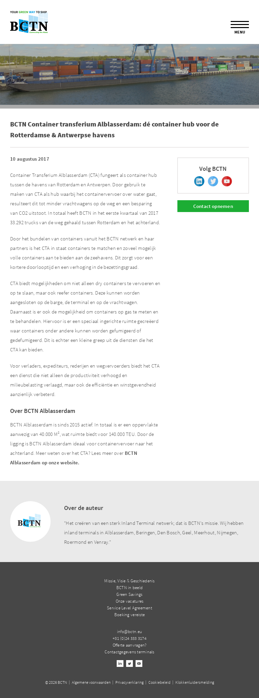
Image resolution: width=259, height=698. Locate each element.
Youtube (227, 181)
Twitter (213, 181)
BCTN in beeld (129, 587)
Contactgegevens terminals (129, 652)
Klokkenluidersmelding (194, 682)
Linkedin (199, 181)
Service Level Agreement (129, 608)
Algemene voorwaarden (91, 682)
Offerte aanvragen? (130, 645)
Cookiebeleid (159, 682)
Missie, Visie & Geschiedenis (129, 581)
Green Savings (129, 594)
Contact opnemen (213, 206)
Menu (240, 27)
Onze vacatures (130, 601)
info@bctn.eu (129, 631)
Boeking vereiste (129, 615)
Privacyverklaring (129, 682)
